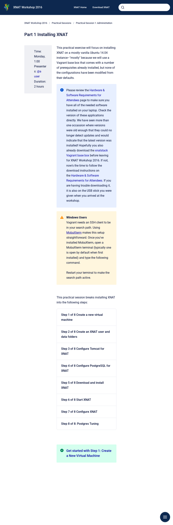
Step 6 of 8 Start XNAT (76, 399)
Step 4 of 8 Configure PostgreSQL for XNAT (85, 368)
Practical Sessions (61, 23)
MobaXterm (74, 232)
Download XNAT (101, 7)
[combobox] (144, 7)
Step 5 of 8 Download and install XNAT (82, 385)
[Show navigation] (165, 517)
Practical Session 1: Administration (94, 23)
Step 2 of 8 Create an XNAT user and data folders (85, 334)
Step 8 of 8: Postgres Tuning (80, 423)
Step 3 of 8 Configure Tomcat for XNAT (82, 351)
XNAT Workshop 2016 (27, 7)
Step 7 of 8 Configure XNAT (79, 411)
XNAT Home (80, 7)
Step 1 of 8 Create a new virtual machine (82, 317)
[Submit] (123, 7)
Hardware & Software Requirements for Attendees (85, 95)
